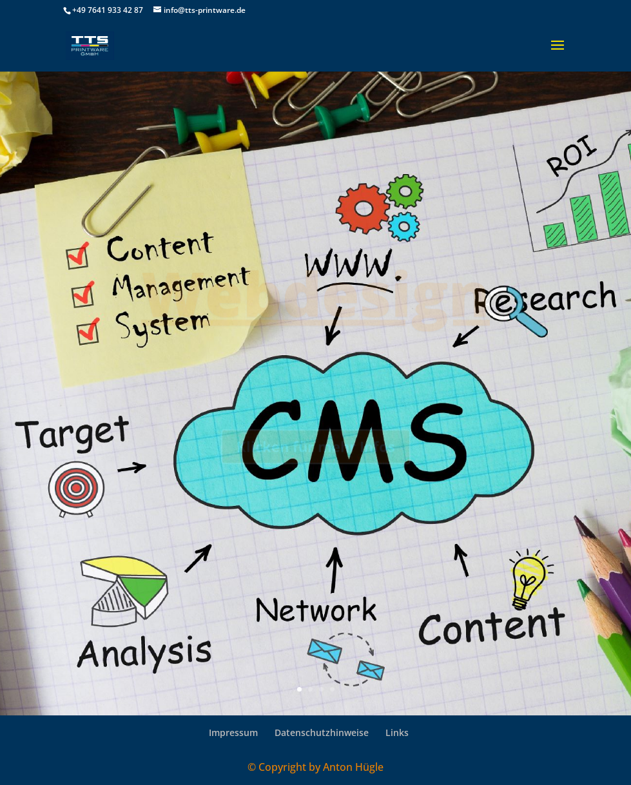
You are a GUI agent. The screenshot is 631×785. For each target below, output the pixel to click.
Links (397, 732)
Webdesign (315, 298)
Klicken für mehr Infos (316, 451)
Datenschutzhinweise (322, 732)
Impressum (233, 732)
